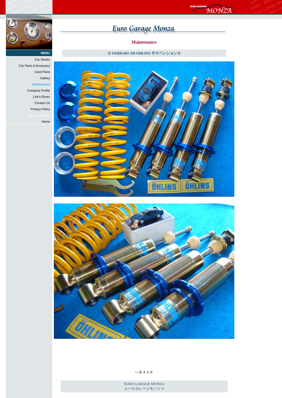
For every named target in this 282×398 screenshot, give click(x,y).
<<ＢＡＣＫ (144, 372)
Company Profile (38, 90)
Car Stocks (42, 59)
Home (46, 121)
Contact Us (42, 103)
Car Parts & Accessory (34, 65)
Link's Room (41, 96)
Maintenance (41, 84)
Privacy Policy (40, 109)
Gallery (45, 78)
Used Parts (42, 72)
